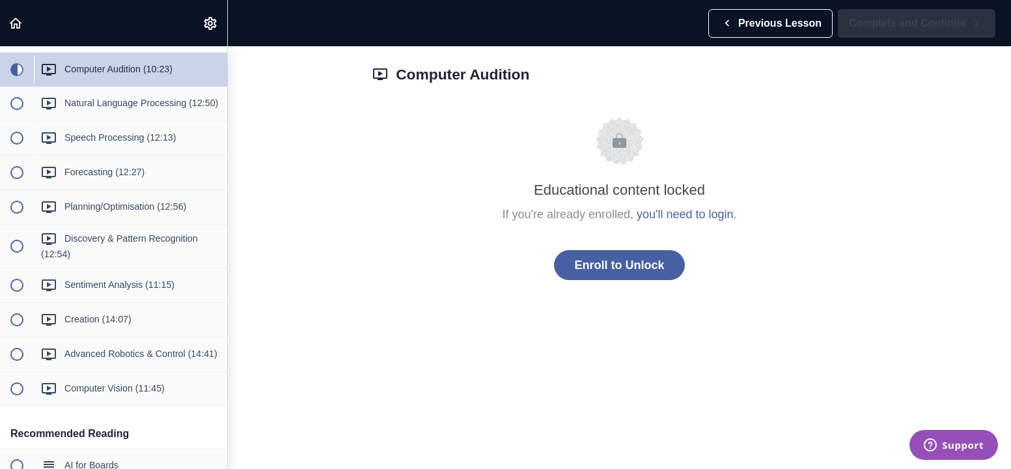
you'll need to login (685, 214)
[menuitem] (211, 23)
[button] (16, 23)
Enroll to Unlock (619, 265)
